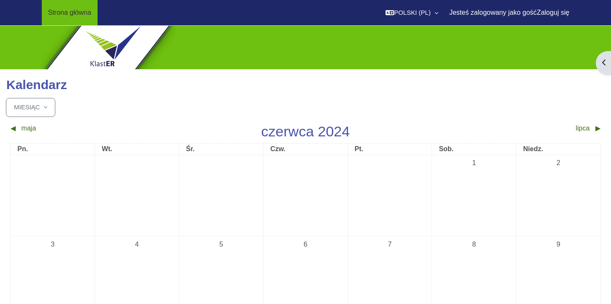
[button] (412, 12)
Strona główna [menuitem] (69, 12)
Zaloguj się (553, 12)
